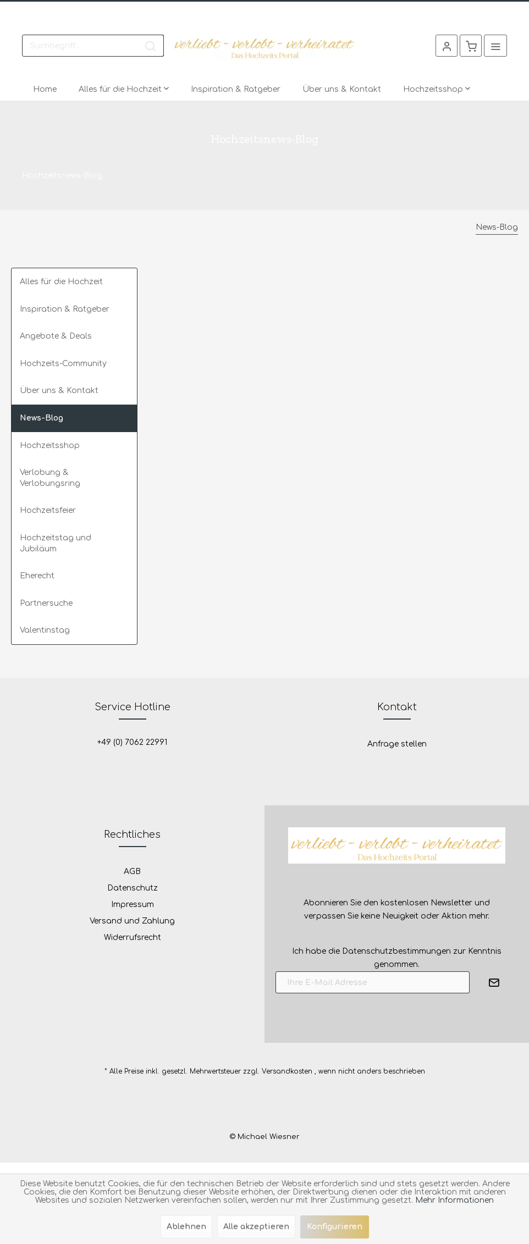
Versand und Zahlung (132, 921)
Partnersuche (46, 603)
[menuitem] (93, 46)
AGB (132, 871)
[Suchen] (150, 46)
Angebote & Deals (56, 336)
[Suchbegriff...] (93, 46)
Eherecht (37, 576)
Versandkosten (287, 1071)
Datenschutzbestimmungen (396, 951)
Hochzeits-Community (63, 364)
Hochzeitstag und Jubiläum (55, 543)
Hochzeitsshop (50, 445)
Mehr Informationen (454, 1200)
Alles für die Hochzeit (61, 282)
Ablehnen (186, 1227)
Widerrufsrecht (132, 937)
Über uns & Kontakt (59, 390)
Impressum (132, 904)
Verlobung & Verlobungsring (50, 478)
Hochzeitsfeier (48, 510)
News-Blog (41, 418)
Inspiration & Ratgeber (64, 309)
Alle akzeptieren (256, 1227)
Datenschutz (132, 888)
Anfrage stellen (397, 744)
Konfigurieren (334, 1227)
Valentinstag (45, 630)
